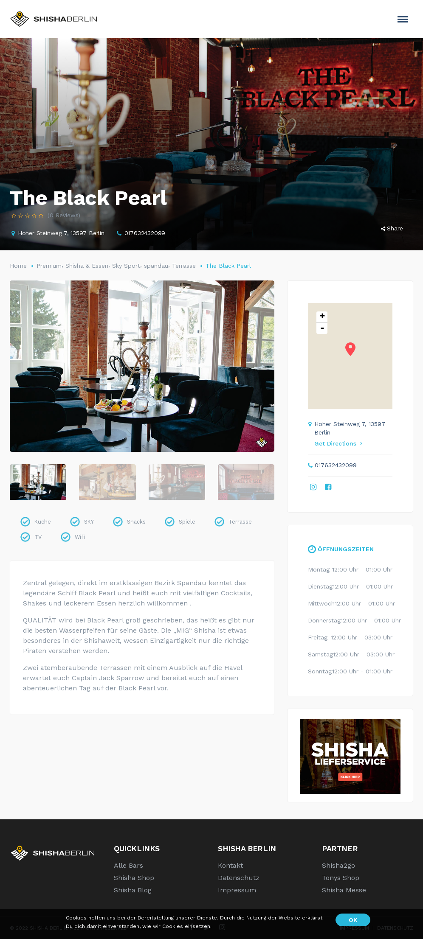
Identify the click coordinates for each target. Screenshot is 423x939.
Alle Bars (128, 865)
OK (353, 920)
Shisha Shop (134, 878)
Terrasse (184, 265)
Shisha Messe (344, 890)
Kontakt (230, 865)
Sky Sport (126, 265)
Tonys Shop (340, 878)
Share (392, 228)
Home (18, 265)
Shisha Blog (133, 890)
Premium (49, 265)
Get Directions (338, 443)
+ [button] (322, 317)
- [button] (322, 328)
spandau (156, 265)
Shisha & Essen (86, 265)
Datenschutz (238, 878)
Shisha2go (338, 865)
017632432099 (145, 233)
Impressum (237, 890)
